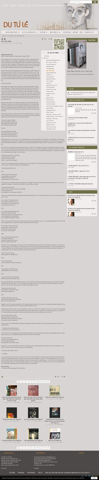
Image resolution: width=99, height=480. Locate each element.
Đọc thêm (94, 113)
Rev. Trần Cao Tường (51, 62)
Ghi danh (88, 28)
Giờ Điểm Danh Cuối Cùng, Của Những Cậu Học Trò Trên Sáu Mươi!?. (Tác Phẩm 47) (55, 421)
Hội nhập (95, 28)
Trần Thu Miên (49, 81)
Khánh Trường (49, 112)
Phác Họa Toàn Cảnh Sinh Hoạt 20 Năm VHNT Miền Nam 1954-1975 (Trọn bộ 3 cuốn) (11, 399)
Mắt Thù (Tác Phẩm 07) (54, 440)
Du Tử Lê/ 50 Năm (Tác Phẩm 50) (33, 419)
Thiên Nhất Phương (51, 72)
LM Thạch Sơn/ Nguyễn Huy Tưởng (54, 106)
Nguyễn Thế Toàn (50, 93)
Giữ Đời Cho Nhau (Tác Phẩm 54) (12, 419)
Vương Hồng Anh (50, 87)
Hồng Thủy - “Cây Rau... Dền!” (53, 114)
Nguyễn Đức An (50, 66)
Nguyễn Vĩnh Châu (50, 79)
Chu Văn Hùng (49, 120)
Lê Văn (48, 95)
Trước (45, 39)
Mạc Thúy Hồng (50, 70)
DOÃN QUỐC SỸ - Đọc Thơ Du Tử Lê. (79, 165)
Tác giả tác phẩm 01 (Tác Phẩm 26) (11, 440)
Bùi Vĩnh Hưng (49, 99)
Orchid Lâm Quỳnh (50, 104)
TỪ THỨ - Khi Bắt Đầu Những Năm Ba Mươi (81, 184)
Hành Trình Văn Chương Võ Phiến (78, 117)
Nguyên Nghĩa (49, 108)
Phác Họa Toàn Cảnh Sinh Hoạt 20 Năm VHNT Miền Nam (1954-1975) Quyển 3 (33, 399)
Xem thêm (36, 468)
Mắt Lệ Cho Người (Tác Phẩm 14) (55, 397)
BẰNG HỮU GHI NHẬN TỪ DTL (76, 100)
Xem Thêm (3, 468)
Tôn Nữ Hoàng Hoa (51, 64)
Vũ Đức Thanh (49, 91)
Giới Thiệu (46, 56)
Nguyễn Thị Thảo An (51, 122)
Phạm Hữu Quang (50, 101)
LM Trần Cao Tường (51, 89)
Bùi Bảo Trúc (49, 74)
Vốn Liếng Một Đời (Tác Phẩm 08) (33, 440)
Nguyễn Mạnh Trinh (51, 110)
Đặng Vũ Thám (49, 97)
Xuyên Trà (48, 83)
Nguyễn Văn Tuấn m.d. (51, 85)
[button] (13, 32)
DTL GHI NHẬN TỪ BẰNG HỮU (76, 147)
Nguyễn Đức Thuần (50, 129)
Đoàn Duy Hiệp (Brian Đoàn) (53, 60)
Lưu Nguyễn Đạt (50, 68)
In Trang (2, 377)
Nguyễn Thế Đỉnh (50, 124)
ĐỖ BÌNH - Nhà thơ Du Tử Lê (76, 152)
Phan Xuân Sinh (50, 76)
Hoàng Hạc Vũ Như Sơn (52, 118)
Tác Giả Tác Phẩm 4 (53, 53)
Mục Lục (46, 58)
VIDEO (70, 192)
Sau (49, 39)
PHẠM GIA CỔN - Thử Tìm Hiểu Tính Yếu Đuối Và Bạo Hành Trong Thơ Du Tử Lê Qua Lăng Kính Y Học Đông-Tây (55, 116)
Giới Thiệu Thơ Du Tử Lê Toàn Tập (79, 71)
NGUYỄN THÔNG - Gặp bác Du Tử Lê (79, 171)
